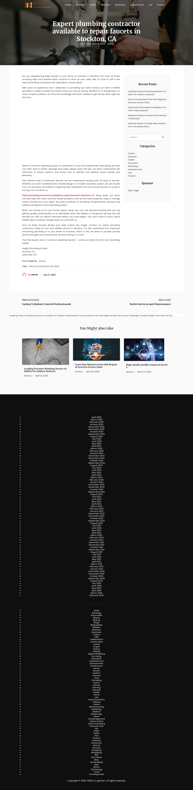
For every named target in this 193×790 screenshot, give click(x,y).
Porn (96, 735)
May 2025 (96, 443)
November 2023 (96, 487)
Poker (96, 731)
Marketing (120, 4)
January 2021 (96, 569)
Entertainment (137, 4)
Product (161, 4)
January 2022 (96, 540)
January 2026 (96, 424)
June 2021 (96, 557)
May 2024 (96, 472)
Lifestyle (96, 702)
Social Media (96, 762)
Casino (68, 4)
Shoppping (96, 752)
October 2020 (96, 576)
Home (97, 695)
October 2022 (96, 518)
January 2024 (96, 482)
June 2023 (96, 499)
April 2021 (96, 561)
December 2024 (97, 456)
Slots (96, 760)
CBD (96, 637)
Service (42, 261)
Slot (96, 755)
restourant (96, 743)
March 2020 (96, 593)
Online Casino (96, 721)
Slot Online (96, 757)
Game (96, 683)
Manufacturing (96, 707)
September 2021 (97, 549)
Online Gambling (96, 723)
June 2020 (96, 586)
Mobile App (96, 714)
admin (110, 44)
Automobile (96, 615)
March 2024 (96, 477)
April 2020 (96, 590)
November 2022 (96, 516)
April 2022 (96, 533)
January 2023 (96, 511)
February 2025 (96, 451)
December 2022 (96, 513)
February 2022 (96, 537)
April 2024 (96, 475)
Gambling (97, 680)
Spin (96, 764)
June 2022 (96, 528)
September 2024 (96, 463)
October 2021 (96, 547)
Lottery (96, 704)
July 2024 (96, 468)
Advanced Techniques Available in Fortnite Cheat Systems (147, 109)
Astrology (96, 613)
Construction (96, 642)
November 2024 (96, 458)
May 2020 (96, 588)
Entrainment (96, 666)
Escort (96, 668)
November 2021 (96, 545)
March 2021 (96, 564)
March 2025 (96, 448)
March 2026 (96, 419)
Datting (96, 651)
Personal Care (96, 726)
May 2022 (96, 530)
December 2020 (97, 571)
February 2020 (96, 595)
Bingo (96, 622)
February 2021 (96, 566)
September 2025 (96, 434)
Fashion (96, 673)
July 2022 (96, 525)
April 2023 (96, 504)
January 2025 (96, 453)
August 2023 (96, 494)
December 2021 (96, 542)
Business (80, 4)
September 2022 (96, 521)
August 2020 (96, 581)
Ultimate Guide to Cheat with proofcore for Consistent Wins (147, 125)
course (96, 644)
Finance (97, 675)
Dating (96, 649)
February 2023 (96, 508)
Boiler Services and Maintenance (150, 304)
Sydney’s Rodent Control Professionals (46, 304)
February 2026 (96, 422)
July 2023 (96, 496)
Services (96, 748)
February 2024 (96, 480)
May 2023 (96, 501)
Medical (97, 711)
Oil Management (96, 719)
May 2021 (96, 559)
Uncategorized (96, 774)
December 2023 (96, 484)
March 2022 (96, 535)
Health (92, 4)
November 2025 (96, 429)
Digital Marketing (96, 654)
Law (150, 4)
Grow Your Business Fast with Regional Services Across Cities (147, 101)
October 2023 (96, 489)
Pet (96, 728)
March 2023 (96, 506)
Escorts (96, 670)
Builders (96, 627)
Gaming (96, 687)
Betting (96, 620)
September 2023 (96, 492)
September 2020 (96, 578)
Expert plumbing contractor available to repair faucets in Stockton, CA (58, 195)
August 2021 (96, 552)
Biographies (97, 625)
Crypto (96, 646)
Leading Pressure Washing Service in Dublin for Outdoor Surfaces (147, 93)
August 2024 (96, 465)
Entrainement (96, 663)
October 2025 (96, 431)
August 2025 (96, 436)
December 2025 (97, 427)
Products (96, 740)
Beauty (96, 618)
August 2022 (96, 523)
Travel (96, 772)
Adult (96, 610)
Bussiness (96, 632)
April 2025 (96, 446)
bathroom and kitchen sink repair (44, 266)
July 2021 (96, 554)
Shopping (96, 750)
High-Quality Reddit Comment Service (147, 366)
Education (106, 4)
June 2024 (96, 470)
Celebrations (96, 639)
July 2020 (96, 583)
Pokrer (96, 733)
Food (96, 678)
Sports (96, 767)
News (96, 716)
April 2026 (96, 417)
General (96, 690)
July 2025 (96, 439)
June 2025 (96, 441)
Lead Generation (96, 699)
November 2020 (96, 574)
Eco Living (96, 656)
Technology (96, 769)
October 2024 (96, 460)
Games (96, 685)
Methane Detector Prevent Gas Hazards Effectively (147, 117)
